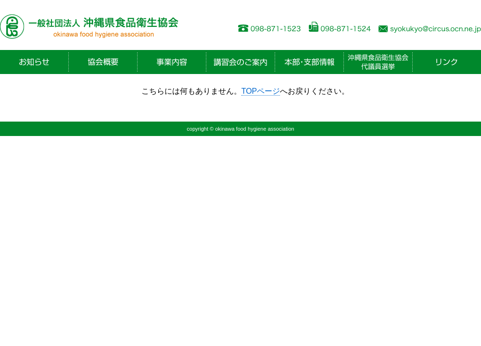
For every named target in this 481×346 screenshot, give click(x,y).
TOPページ (260, 91)
